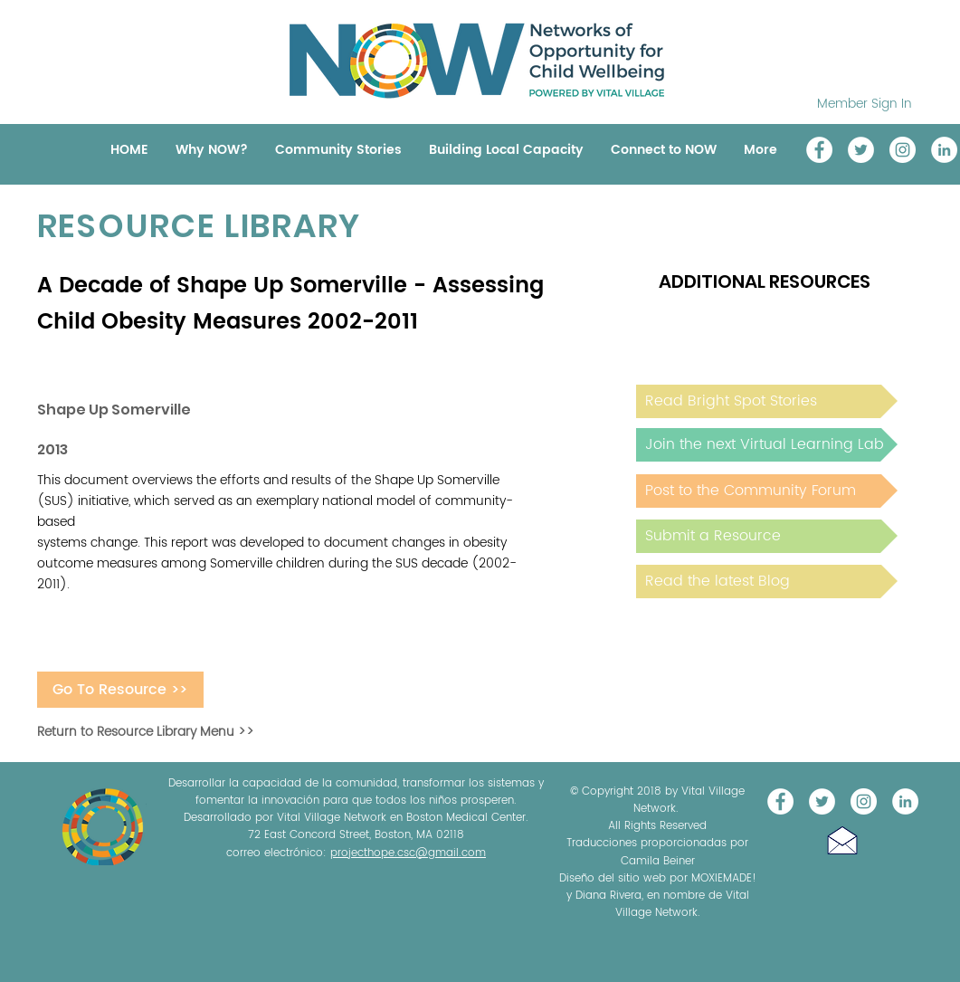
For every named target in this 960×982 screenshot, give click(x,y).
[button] (842, 840)
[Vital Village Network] (819, 150)
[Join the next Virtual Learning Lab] (767, 445)
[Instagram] (902, 150)
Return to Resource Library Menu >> (145, 731)
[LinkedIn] (944, 150)
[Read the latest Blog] (767, 581)
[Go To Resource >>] (120, 690)
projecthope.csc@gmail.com (408, 853)
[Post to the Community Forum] (767, 491)
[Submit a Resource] (767, 536)
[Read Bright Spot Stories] (767, 401)
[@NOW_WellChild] (861, 150)
